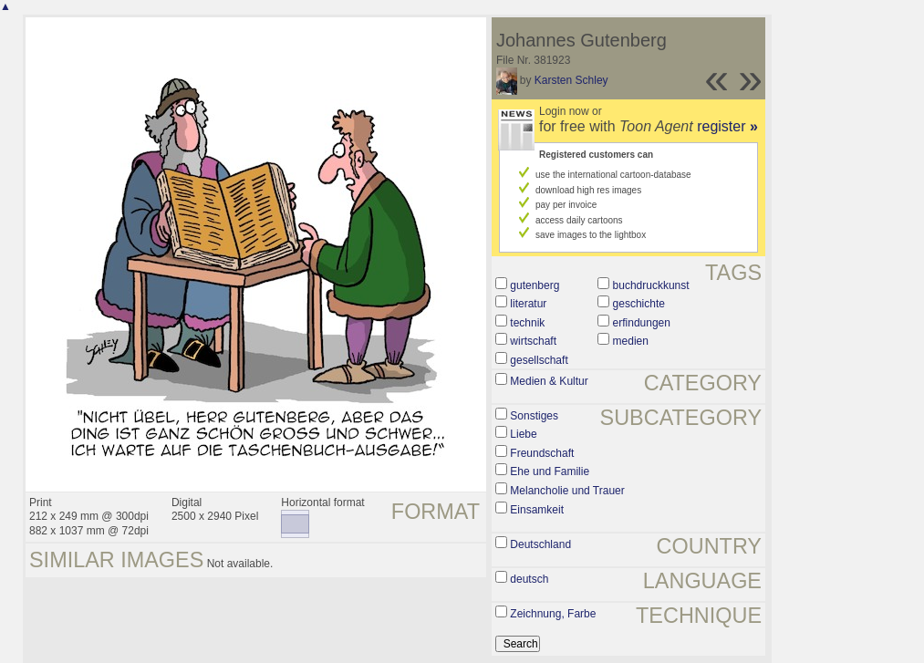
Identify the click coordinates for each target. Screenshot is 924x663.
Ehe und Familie (549, 471)
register (727, 126)
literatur (528, 303)
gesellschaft (538, 360)
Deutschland (540, 544)
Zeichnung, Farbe (553, 613)
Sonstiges (534, 415)
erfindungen (641, 322)
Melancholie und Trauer (567, 490)
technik (527, 322)
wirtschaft (533, 341)
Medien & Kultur (548, 381)
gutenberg (534, 285)
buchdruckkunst (651, 285)
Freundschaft (542, 453)
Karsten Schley (571, 80)
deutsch (529, 579)
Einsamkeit (537, 509)
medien (631, 341)
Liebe (523, 434)
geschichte (639, 303)
